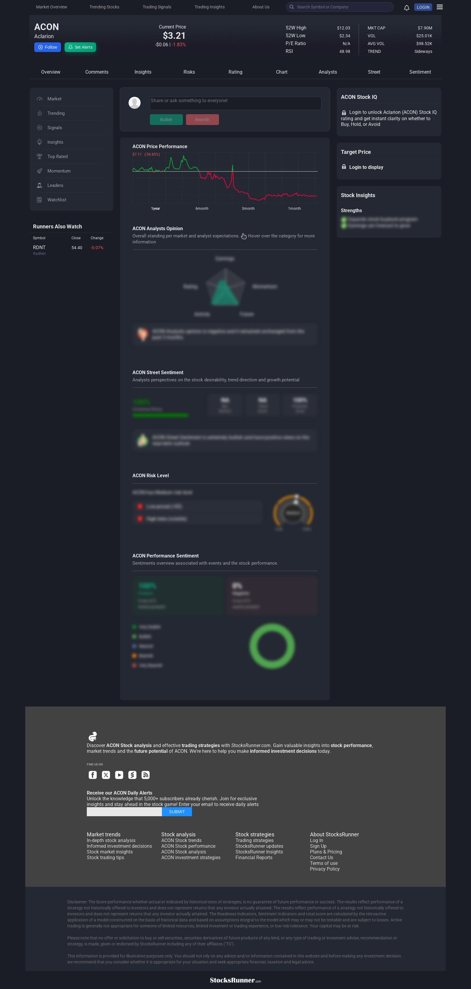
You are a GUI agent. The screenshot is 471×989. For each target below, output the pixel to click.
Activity (202, 314)
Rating (190, 286)
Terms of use (324, 863)
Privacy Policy (325, 869)
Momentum (265, 286)
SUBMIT (177, 811)
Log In (316, 840)
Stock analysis (178, 834)
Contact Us (321, 857)
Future (247, 314)
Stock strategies (254, 834)
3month (248, 208)
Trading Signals (157, 7)
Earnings (225, 258)
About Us (260, 7)
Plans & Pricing (326, 852)
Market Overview (51, 7)
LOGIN (423, 7)
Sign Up (318, 846)
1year (155, 208)
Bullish (166, 119)
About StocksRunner (334, 834)
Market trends (103, 834)
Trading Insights (210, 7)
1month (294, 208)
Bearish (202, 119)
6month (202, 208)
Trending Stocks (104, 7)
